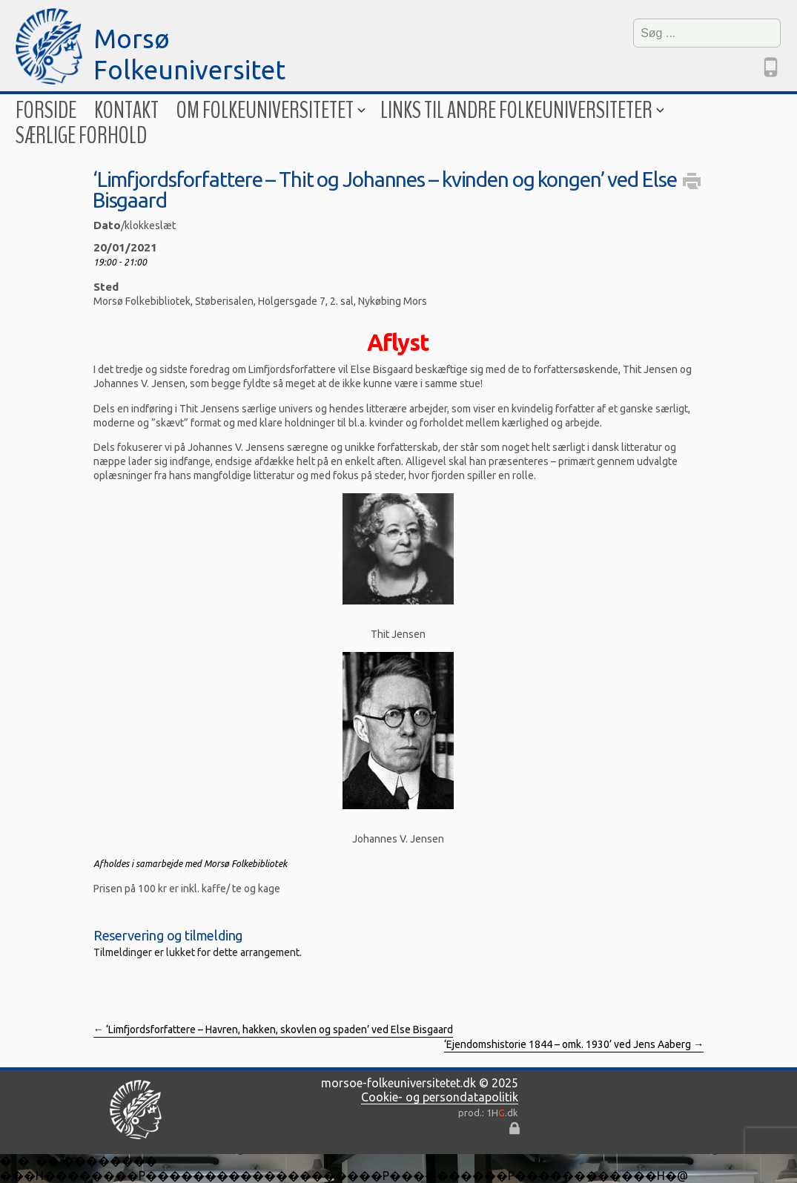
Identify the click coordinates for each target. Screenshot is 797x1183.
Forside (46, 110)
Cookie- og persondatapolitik (439, 1097)
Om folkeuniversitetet (269, 110)
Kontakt (126, 110)
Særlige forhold (81, 135)
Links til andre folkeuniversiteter (520, 110)
